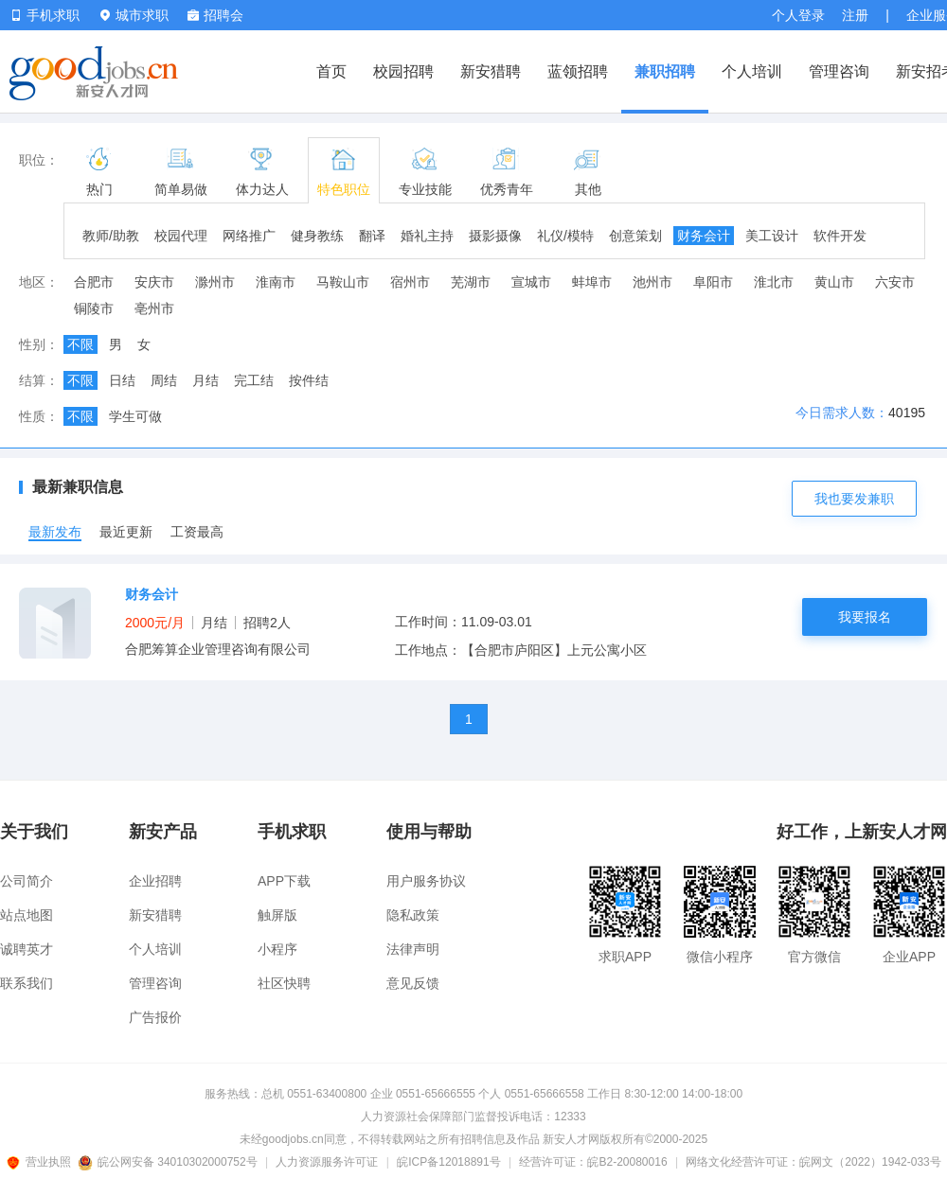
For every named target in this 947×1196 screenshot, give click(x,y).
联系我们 (26, 983)
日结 (122, 380)
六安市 (895, 282)
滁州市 (215, 282)
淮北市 (774, 282)
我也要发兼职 (854, 498)
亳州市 (154, 308)
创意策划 (635, 235)
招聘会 (215, 15)
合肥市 (94, 282)
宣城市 (531, 282)
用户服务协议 (426, 880)
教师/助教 (110, 235)
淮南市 (275, 282)
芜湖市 (471, 282)
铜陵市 (94, 308)
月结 (205, 380)
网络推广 (249, 235)
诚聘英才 (26, 949)
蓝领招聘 (577, 71)
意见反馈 (412, 983)
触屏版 (277, 915)
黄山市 (834, 282)
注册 (855, 15)
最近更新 (125, 531)
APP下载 (284, 880)
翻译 (372, 235)
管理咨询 (839, 71)
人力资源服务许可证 (327, 1162)
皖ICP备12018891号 (448, 1162)
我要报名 (864, 616)
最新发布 (54, 531)
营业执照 (42, 1162)
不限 (80, 344)
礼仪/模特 (565, 235)
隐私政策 (412, 915)
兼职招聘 (664, 71)
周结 (164, 380)
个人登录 (798, 15)
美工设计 (771, 235)
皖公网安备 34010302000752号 (169, 1162)
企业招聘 (155, 880)
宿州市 (410, 282)
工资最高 (196, 531)
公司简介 (26, 880)
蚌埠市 (592, 282)
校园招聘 (403, 71)
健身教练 (317, 235)
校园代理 (180, 235)
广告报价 (155, 1017)
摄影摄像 (495, 235)
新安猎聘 (490, 71)
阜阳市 (713, 282)
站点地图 (26, 915)
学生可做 (135, 416)
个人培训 (752, 71)
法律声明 (412, 949)
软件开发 (840, 235)
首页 (331, 71)
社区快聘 (284, 983)
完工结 (254, 380)
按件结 (309, 380)
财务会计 (703, 235)
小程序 (277, 949)
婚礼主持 (427, 235)
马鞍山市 (342, 282)
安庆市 (154, 282)
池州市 (652, 282)
